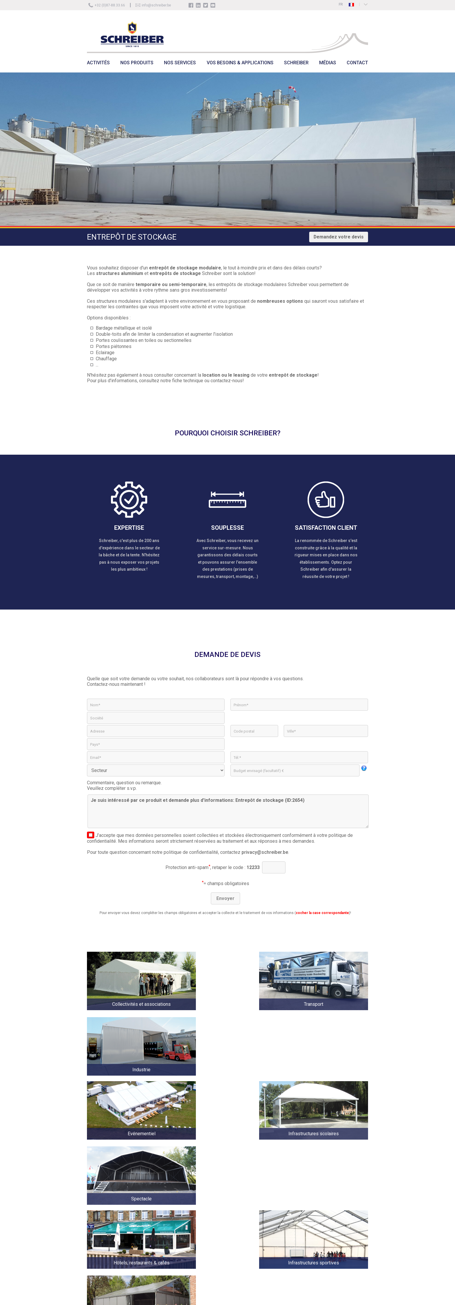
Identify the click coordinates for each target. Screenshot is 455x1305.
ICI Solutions (440, 1297)
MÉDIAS (327, 62)
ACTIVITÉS (98, 62)
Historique (196, 1210)
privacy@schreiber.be (265, 852)
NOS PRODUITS (136, 62)
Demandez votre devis (338, 237)
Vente (163, 1226)
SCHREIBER (296, 62)
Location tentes (171, 1234)
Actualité (165, 1218)
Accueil (164, 1210)
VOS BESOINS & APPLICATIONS (240, 62)
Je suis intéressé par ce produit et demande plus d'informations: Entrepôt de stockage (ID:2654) (228, 811)
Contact (194, 1234)
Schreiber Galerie (202, 1226)
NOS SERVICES (180, 62)
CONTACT (357, 62)
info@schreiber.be (156, 5)
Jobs (192, 1218)
